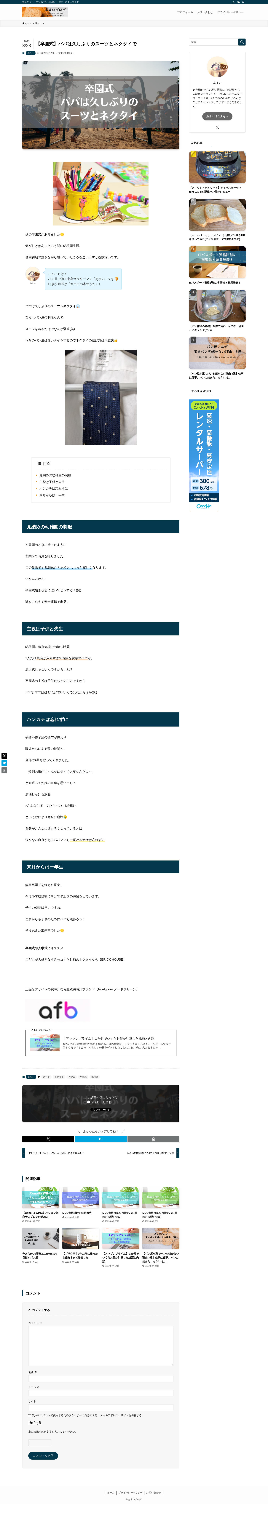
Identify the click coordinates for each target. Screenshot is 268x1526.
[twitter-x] (233, 2)
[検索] (243, 2)
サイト (32, 1401)
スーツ (46, 1077)
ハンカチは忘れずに (53, 488)
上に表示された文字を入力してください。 (53, 1431)
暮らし (31, 53)
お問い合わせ (153, 1492)
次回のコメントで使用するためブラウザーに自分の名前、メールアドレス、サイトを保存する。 (88, 1415)
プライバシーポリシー (130, 1492)
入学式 (71, 1077)
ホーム (110, 1492)
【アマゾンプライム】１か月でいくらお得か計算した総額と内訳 (108, 1038)
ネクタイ (59, 1077)
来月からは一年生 (52, 495)
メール (33, 1386)
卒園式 (83, 1077)
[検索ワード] (217, 42)
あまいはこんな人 (217, 116)
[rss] (238, 2)
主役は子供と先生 (52, 482)
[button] (48, 1139)
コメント (35, 1323)
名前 (32, 1372)
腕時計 (94, 1077)
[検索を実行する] (242, 42)
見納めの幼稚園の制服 (55, 475)
